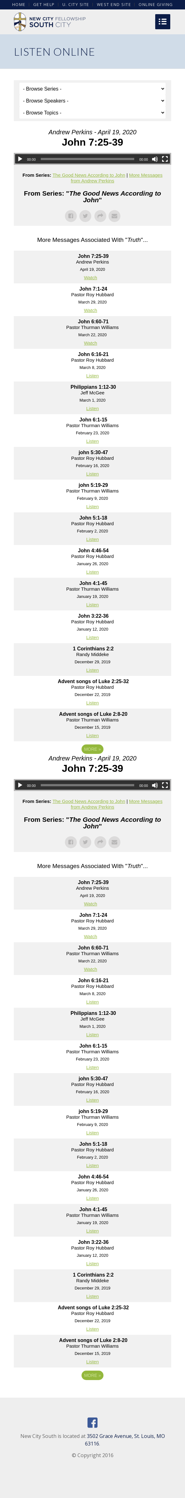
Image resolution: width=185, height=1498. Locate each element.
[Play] (20, 159)
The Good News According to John (88, 175)
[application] (92, 159)
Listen (92, 375)
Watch (90, 277)
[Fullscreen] (165, 159)
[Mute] (155, 159)
